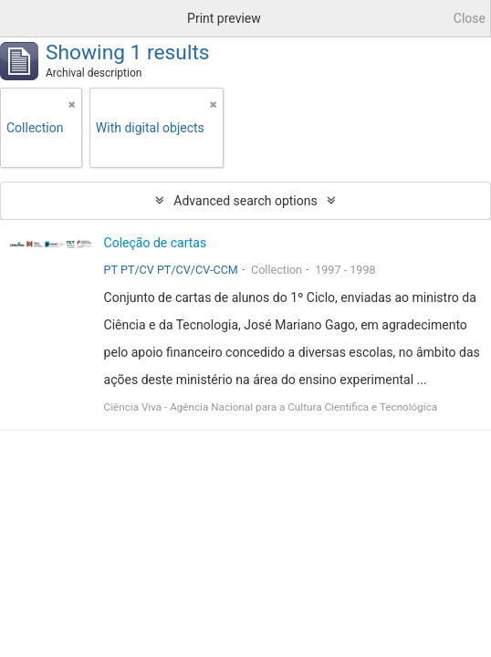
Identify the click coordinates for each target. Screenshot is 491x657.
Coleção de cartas (155, 242)
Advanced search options (245, 200)
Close (470, 18)
